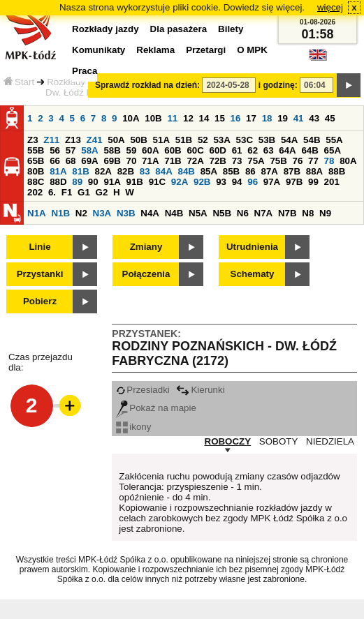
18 (267, 118)
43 (314, 118)
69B (111, 161)
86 (250, 171)
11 (172, 118)
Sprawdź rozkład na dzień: (147, 85)
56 (55, 150)
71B (172, 161)
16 (236, 118)
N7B (287, 213)
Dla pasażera (179, 29)
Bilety (230, 29)
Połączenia (146, 274)
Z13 (73, 140)
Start (18, 82)
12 (188, 118)
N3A (102, 213)
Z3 (32, 140)
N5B (221, 213)
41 (298, 118)
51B (183, 140)
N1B (60, 213)
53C (244, 140)
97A (271, 182)
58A (89, 150)
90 (93, 182)
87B (292, 171)
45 (330, 118)
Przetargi (206, 50)
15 (219, 118)
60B (172, 150)
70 (131, 161)
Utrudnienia (252, 246)
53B (267, 140)
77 (313, 161)
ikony (133, 427)
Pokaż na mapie (156, 408)
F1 (67, 192)
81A (58, 171)
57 (71, 150)
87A (269, 171)
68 (71, 161)
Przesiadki (142, 390)
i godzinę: (278, 85)
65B (35, 161)
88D (58, 182)
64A (287, 150)
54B (311, 140)
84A (163, 171)
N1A (36, 213)
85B (231, 171)
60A (150, 150)
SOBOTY (278, 441)
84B (185, 171)
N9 (325, 213)
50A (116, 140)
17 (251, 118)
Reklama (155, 50)
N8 (308, 213)
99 (313, 182)
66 (55, 161)
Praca (84, 71)
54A (289, 140)
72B (218, 161)
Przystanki (40, 274)
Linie (39, 246)
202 (35, 192)
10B (153, 118)
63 (268, 150)
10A (130, 118)
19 (282, 118)
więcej (330, 7)
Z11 (51, 140)
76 (298, 161)
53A (221, 140)
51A (161, 140)
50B (138, 140)
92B (202, 182)
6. (52, 192)
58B (111, 150)
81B (80, 171)
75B (278, 161)
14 (204, 118)
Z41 (95, 140)
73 (237, 161)
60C (195, 150)
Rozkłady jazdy (78, 82)
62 (252, 150)
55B (35, 150)
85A (209, 171)
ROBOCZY (228, 441)
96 (252, 182)
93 (221, 182)
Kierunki (200, 390)
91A (111, 182)
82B (125, 171)
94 (237, 182)
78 (329, 161)
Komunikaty (98, 50)
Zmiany (146, 246)
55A (334, 140)
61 (237, 150)
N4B (174, 213)
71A (150, 161)
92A (179, 182)
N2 (81, 213)
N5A (198, 213)
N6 (243, 213)
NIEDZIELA (330, 441)
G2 (102, 192)
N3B (126, 213)
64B (309, 150)
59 (131, 150)
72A (195, 161)
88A (314, 171)
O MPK (252, 50)
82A (102, 171)
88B (336, 171)
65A (332, 150)
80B (35, 171)
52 (203, 140)
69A (89, 161)
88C (35, 182)
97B (294, 182)
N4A (149, 213)
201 (332, 182)
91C (157, 182)
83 (145, 171)
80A (348, 161)
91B (134, 182)
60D (218, 150)
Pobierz (40, 301)
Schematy (253, 274)
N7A (263, 213)
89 (77, 182)
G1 (84, 192)
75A (255, 161)
